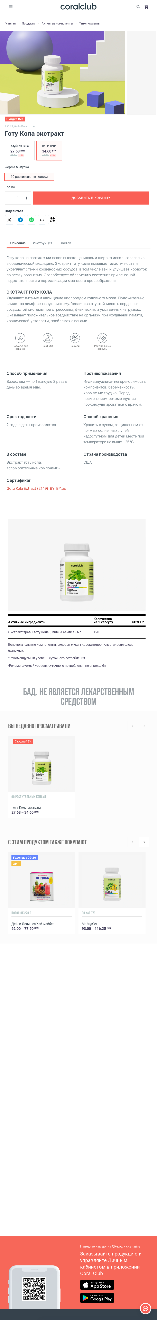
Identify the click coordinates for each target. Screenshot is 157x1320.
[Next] (144, 842)
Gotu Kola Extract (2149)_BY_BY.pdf (37, 488)
